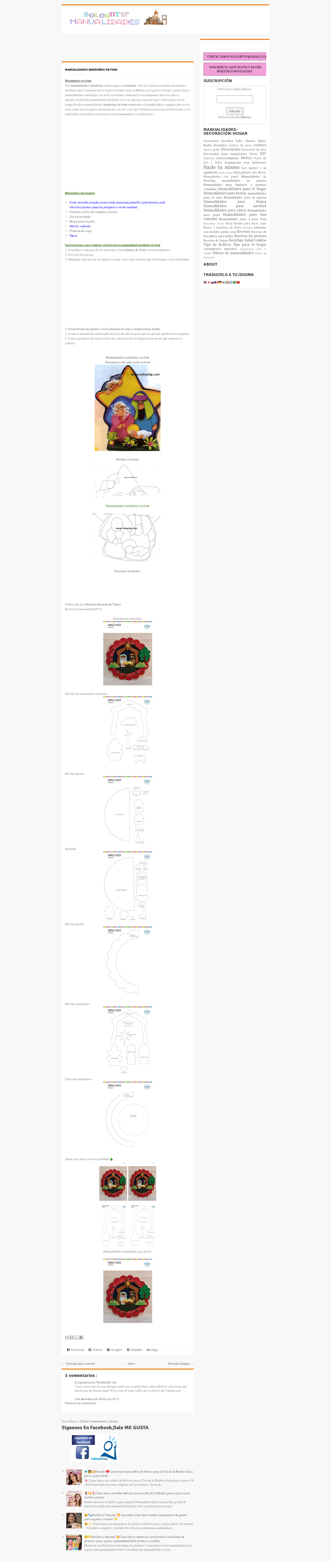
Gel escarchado (79, 216)
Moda (230, 223)
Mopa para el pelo (82, 221)
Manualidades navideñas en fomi (91, 69)
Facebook (75, 1350)
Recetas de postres (250, 235)
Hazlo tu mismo (222, 167)
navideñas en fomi (115, 104)
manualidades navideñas (87, 85)
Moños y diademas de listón (223, 227)
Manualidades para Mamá (234, 201)
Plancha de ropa (80, 231)
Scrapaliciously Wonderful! (93, 1382)
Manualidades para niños (225, 210)
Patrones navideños (127, 571)
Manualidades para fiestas (225, 193)
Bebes (262, 141)
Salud (250, 240)
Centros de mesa (241, 145)
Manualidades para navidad (234, 205)
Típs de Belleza (218, 244)
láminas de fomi (134, 250)
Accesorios (212, 141)
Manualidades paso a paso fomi (242, 219)
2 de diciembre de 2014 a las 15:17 (97, 1399)
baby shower (247, 141)
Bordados (221, 145)
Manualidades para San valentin (234, 216)
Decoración (231, 149)
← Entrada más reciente (78, 1363)
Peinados (248, 227)
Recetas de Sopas (216, 240)
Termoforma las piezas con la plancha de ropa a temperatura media (114, 329)
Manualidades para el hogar (242, 188)
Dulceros (210, 158)
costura (260, 145)
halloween (259, 162)
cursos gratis (212, 149)
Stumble (134, 1350)
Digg (152, 1350)
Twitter (96, 1350)
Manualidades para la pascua (245, 197)
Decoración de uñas (253, 149)
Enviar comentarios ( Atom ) (99, 1421)
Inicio (131, 1363)
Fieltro (247, 158)
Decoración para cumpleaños (226, 154)
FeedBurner (244, 117)
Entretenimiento (228, 158)
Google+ (115, 1350)
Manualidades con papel (222, 176)
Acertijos (228, 141)
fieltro (140, 90)
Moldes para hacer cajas (250, 223)
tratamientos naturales (221, 249)
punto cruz (229, 232)
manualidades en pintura (244, 180)
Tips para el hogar (249, 244)
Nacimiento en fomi (78, 81)
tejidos (260, 240)
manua (230, 172)
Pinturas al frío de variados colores (93, 212)
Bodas (208, 145)
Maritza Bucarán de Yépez (103, 604)
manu (222, 172)
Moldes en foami (127, 459)
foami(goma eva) (238, 162)
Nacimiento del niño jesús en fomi (127, 362)
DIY (263, 153)
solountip (129, 85)
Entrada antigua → (181, 1363)
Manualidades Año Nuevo (250, 172)
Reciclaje (237, 240)
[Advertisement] (96, 49)
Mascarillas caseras (214, 223)
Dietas (254, 154)
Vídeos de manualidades (233, 253)
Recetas (244, 231)
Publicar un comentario (80, 1403)
